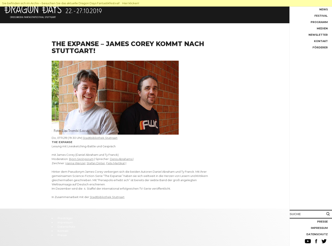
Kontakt (321, 41)
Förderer (320, 47)
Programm (319, 22)
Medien (322, 28)
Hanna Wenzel (75, 163)
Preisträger (65, 218)
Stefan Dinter (96, 163)
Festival (321, 15)
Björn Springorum (81, 159)
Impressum (319, 228)
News (323, 9)
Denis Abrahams (121, 159)
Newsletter (318, 34)
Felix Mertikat (115, 163)
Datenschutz (317, 234)
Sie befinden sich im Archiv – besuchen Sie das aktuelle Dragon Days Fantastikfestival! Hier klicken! (70, 3)
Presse (322, 221)
